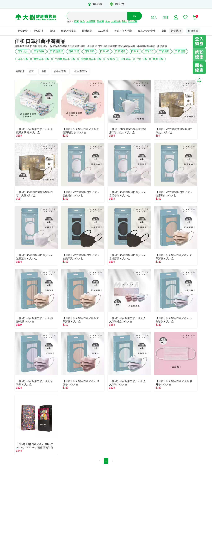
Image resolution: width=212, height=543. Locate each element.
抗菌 (76, 21)
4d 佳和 (111, 59)
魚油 (107, 21)
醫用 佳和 (158, 59)
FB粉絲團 (95, 4)
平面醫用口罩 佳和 (65, 59)
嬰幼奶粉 (23, 30)
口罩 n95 (104, 51)
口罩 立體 (73, 51)
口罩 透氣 (164, 51)
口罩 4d (135, 51)
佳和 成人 (126, 59)
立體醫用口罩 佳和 (91, 59)
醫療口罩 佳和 (41, 59)
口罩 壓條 (180, 51)
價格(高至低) (80, 71)
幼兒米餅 (116, 21)
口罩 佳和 (23, 59)
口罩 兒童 (120, 51)
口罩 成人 (23, 51)
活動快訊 (176, 30)
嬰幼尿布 (39, 30)
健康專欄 (193, 30)
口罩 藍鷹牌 (56, 51)
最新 (44, 71)
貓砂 (124, 21)
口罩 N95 (90, 51)
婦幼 (52, 30)
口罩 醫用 (39, 51)
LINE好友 (117, 4)
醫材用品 (87, 30)
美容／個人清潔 (123, 30)
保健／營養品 (68, 30)
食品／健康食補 (146, 30)
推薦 (31, 71)
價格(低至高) (60, 71)
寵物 (163, 30)
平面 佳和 (142, 59)
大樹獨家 (90, 21)
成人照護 (103, 30)
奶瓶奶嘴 (132, 21)
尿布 (82, 21)
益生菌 (100, 21)
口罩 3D (149, 51)
